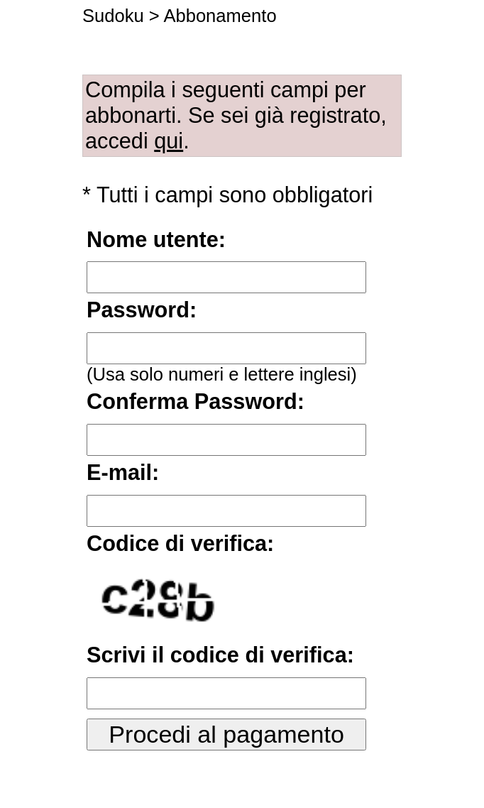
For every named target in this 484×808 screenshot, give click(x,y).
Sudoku (113, 16)
